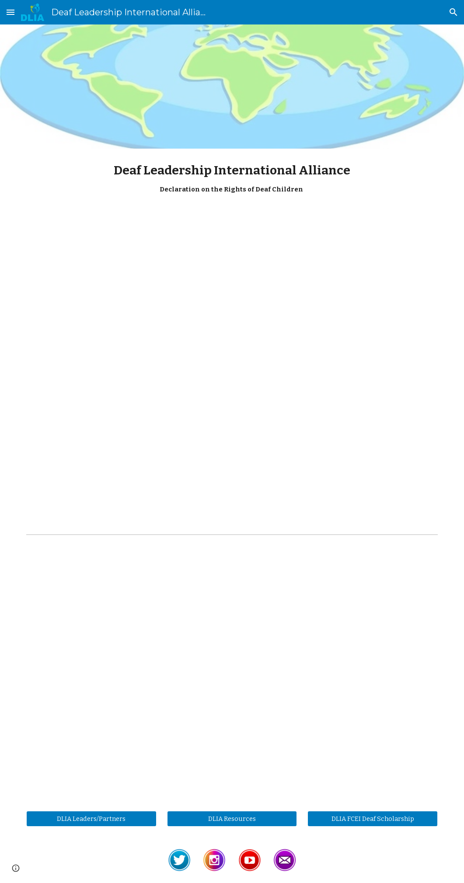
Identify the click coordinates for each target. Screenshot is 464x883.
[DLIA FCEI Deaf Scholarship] (372, 818)
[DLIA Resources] (232, 818)
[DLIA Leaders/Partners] (91, 818)
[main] (232, 182)
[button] (10, 12)
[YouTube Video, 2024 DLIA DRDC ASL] (232, 295)
